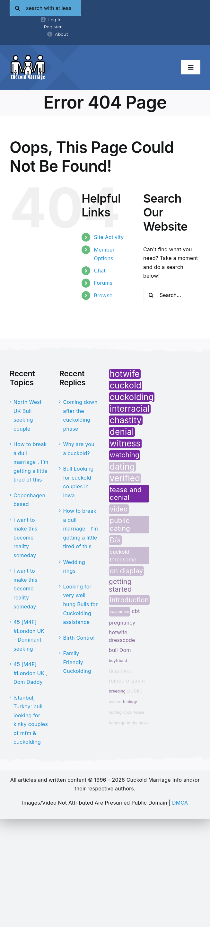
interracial (130, 409)
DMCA (180, 802)
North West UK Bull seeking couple (27, 415)
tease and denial (126, 494)
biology (130, 701)
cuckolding (132, 397)
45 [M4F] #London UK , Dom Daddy (30, 673)
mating (115, 712)
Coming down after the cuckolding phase (80, 415)
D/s (115, 540)
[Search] (18, 8)
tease (139, 712)
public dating (120, 524)
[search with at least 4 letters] (45, 8)
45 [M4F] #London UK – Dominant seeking (29, 635)
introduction (129, 600)
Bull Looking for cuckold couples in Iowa (78, 482)
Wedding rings (74, 566)
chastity (126, 420)
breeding (117, 691)
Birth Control (78, 638)
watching (124, 455)
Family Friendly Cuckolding (77, 662)
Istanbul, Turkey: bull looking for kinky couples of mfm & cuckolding (30, 719)
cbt (136, 611)
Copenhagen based (29, 500)
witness (125, 443)
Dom (125, 650)
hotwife (125, 374)
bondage (117, 723)
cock (127, 712)
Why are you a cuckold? (78, 448)
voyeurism (119, 611)
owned (115, 701)
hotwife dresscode (122, 636)
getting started (120, 585)
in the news (138, 723)
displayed (121, 670)
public (134, 690)
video (119, 509)
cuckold (125, 385)
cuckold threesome (123, 556)
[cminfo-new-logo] (28, 57)
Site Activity (109, 237)
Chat (100, 270)
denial (122, 432)
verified (125, 478)
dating (122, 467)
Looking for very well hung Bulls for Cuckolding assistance (80, 604)
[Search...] (171, 295)
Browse (103, 295)
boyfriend (118, 660)
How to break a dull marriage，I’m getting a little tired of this (30, 462)
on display (126, 571)
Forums (103, 283)
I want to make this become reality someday (25, 538)
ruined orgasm (127, 680)
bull (113, 650)
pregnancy (122, 622)
